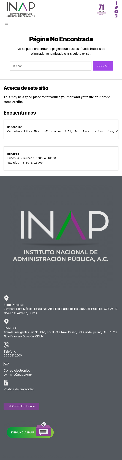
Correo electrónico (17, 370)
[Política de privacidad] (6, 383)
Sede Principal (14, 305)
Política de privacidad (19, 389)
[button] (6, 23)
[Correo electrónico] (6, 364)
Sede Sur (10, 328)
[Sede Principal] (6, 298)
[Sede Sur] (6, 321)
